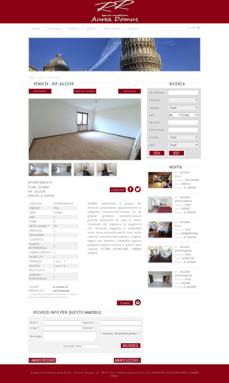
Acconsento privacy (126, 333)
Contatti (133, 28)
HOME (31, 77)
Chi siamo (54, 28)
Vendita (74, 28)
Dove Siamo (112, 28)
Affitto (91, 28)
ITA (189, 28)
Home (35, 28)
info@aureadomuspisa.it (130, 372)
